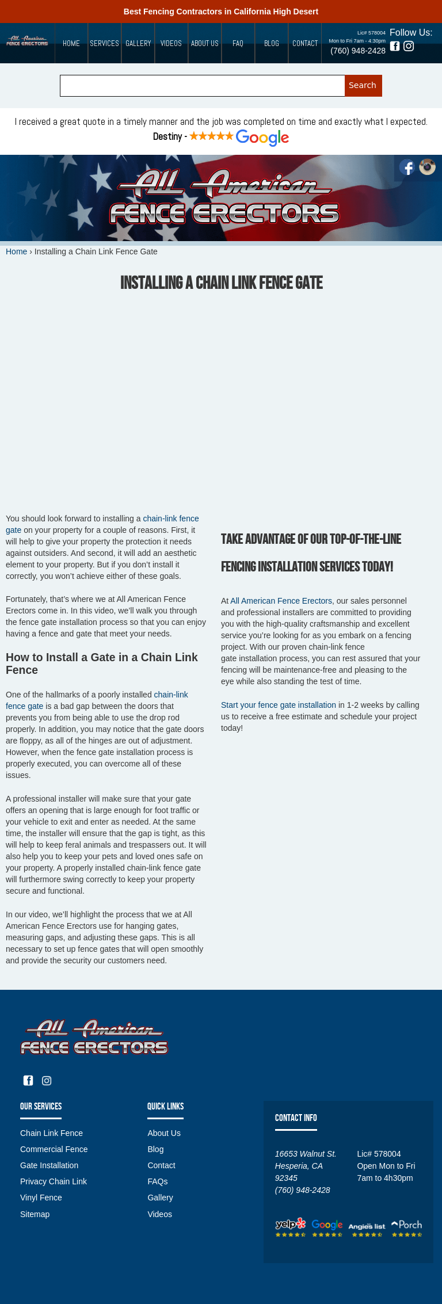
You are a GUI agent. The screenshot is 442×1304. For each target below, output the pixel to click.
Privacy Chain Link (53, 1181)
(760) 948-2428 (358, 50)
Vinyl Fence (41, 1197)
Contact (305, 43)
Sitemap (34, 1214)
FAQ (238, 43)
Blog (271, 43)
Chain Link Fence (51, 1133)
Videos (171, 43)
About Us (205, 43)
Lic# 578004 (371, 33)
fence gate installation (279, 705)
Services (104, 43)
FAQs (157, 1181)
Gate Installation (49, 1165)
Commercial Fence (53, 1149)
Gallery (138, 43)
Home (71, 43)
